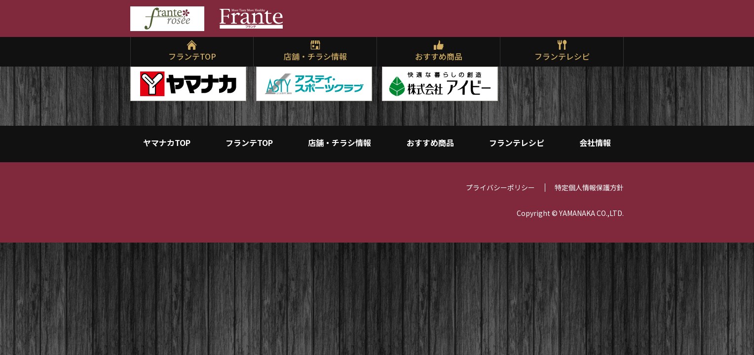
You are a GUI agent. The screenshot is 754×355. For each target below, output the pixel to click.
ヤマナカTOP (166, 144)
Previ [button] (137, 81)
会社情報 (595, 144)
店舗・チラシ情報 (315, 56)
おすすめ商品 (438, 56)
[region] (377, 84)
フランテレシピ (562, 56)
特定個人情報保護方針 (589, 193)
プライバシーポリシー (500, 193)
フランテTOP (192, 56)
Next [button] (616, 81)
